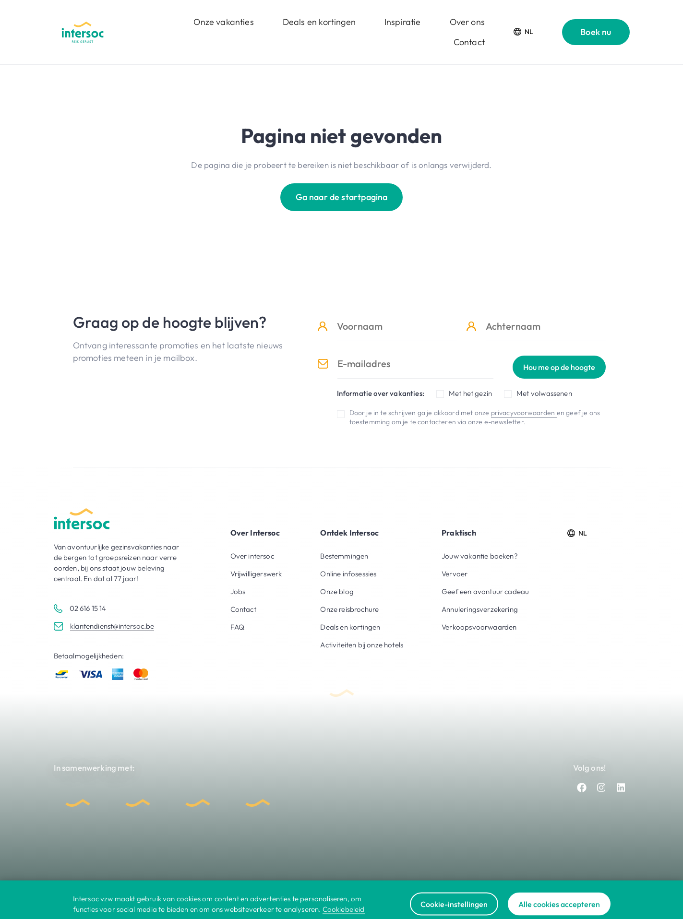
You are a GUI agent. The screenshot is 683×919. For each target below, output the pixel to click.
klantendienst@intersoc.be (112, 626)
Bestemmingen (344, 556)
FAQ (237, 627)
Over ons (467, 21)
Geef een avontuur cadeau (485, 591)
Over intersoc (252, 556)
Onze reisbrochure (349, 609)
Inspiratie (402, 21)
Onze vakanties (223, 21)
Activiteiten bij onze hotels (361, 644)
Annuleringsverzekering (480, 609)
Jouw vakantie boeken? (480, 556)
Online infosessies (348, 573)
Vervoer (454, 573)
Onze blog (337, 591)
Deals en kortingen (319, 21)
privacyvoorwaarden (524, 412)
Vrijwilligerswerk (256, 573)
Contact (469, 42)
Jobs (238, 591)
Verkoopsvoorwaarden (479, 627)
